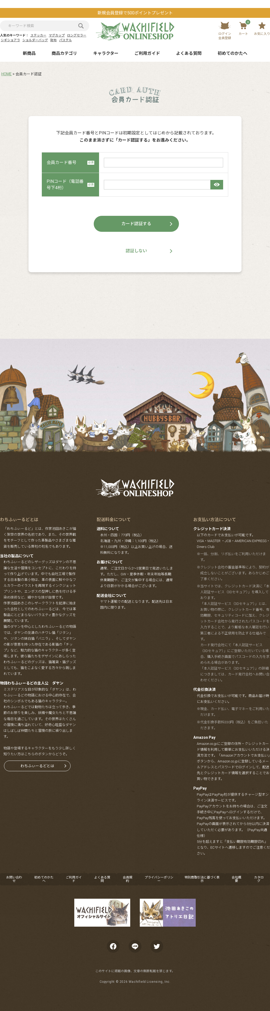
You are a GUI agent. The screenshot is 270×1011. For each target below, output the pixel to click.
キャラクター (105, 53)
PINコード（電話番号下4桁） (70, 184)
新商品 (29, 53)
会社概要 (236, 879)
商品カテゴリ (64, 53)
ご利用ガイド (147, 53)
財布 (53, 40)
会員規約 (127, 879)
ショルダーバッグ (35, 40)
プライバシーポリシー (159, 879)
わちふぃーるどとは (37, 766)
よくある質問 (189, 53)
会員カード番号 (70, 162)
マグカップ (57, 35)
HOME (6, 74)
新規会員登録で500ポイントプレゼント (135, 12)
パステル (65, 40)
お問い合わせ (14, 879)
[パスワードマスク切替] (216, 184)
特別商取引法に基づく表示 (202, 879)
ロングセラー (76, 35)
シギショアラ (10, 40)
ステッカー (38, 35)
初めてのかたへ (232, 53)
